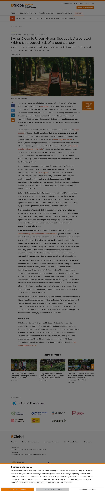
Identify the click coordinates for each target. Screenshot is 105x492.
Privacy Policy (53, 482)
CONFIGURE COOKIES (87, 489)
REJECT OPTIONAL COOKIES (52, 489)
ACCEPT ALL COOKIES (17, 489)
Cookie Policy (39, 482)
